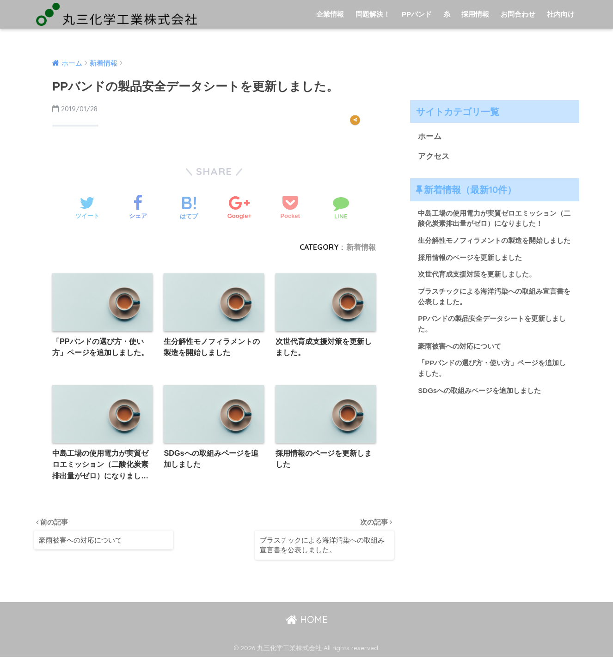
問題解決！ (373, 14)
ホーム (429, 136)
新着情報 (361, 247)
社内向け (561, 14)
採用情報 (475, 14)
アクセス (433, 156)
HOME (307, 620)
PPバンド (417, 14)
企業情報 (330, 14)
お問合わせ (518, 14)
